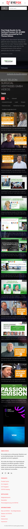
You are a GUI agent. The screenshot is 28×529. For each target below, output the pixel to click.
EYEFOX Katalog (5, 489)
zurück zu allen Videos (17, 74)
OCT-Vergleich (5, 487)
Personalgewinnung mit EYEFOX (9, 503)
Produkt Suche (5, 481)
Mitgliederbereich (5, 497)
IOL (8, 98)
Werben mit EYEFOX (6, 513)
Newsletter (4, 500)
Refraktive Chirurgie (19, 106)
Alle (3, 98)
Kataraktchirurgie (7, 102)
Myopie (23, 102)
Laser (16, 102)
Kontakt (3, 516)
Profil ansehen (4, 68)
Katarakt (14, 98)
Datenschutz (4, 519)
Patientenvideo (6, 106)
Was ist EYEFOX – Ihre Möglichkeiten (11, 511)
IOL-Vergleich (4, 484)
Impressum (4, 521)
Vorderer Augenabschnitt (9, 109)
